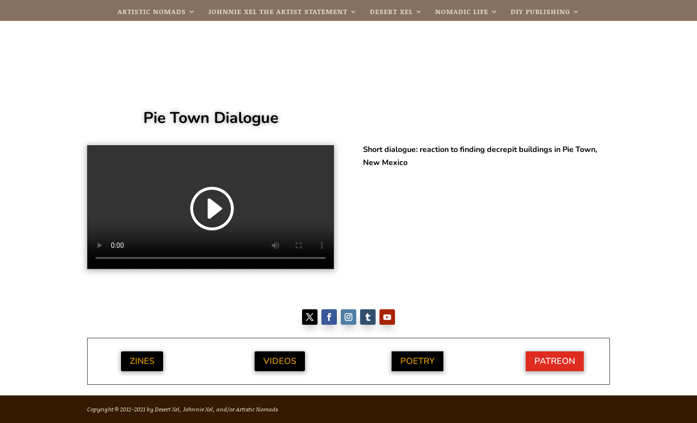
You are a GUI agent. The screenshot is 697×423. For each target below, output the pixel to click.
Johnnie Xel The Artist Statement (278, 12)
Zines (142, 361)
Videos (279, 361)
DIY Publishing (540, 12)
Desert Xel (391, 12)
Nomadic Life (461, 12)
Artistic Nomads (152, 12)
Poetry (417, 361)
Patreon (554, 361)
